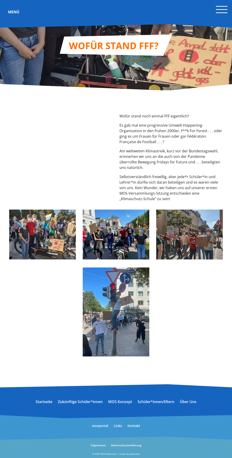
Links (118, 426)
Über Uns (188, 401)
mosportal (100, 426)
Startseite (44, 401)
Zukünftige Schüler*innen (80, 401)
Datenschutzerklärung (126, 445)
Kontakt (133, 426)
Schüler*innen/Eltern (156, 401)
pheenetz (135, 453)
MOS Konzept (120, 401)
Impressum (98, 445)
